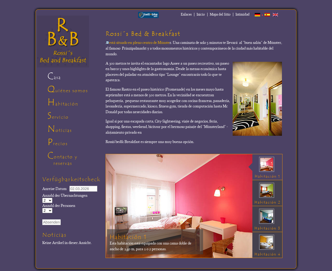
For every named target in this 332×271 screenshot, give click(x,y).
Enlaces (186, 14)
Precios (57, 142)
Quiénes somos (67, 89)
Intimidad (243, 14)
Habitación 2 (267, 202)
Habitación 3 (267, 228)
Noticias (59, 129)
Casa (54, 76)
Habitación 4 (267, 254)
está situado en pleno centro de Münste (138, 42)
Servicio (58, 116)
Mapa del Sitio (220, 14)
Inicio (201, 14)
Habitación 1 (128, 237)
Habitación (62, 103)
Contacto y (74, 159)
